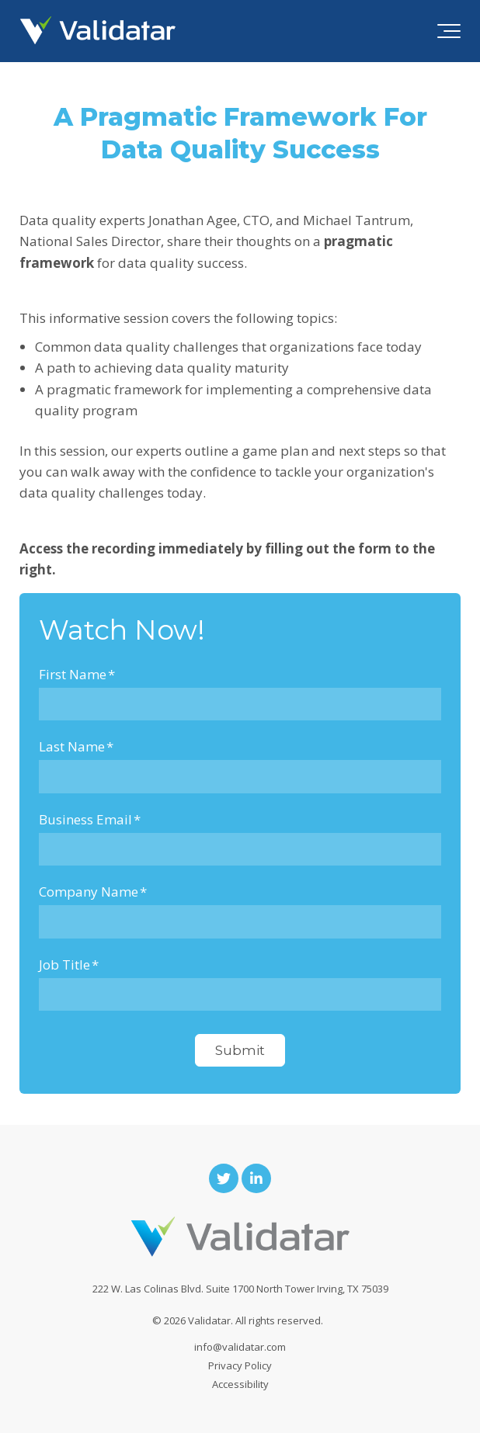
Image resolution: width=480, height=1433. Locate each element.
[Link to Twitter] (223, 1178)
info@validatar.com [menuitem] (240, 1347)
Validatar (209, 1320)
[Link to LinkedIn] (256, 1178)
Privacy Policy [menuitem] (240, 1365)
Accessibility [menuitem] (240, 1384)
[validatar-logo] (97, 31)
